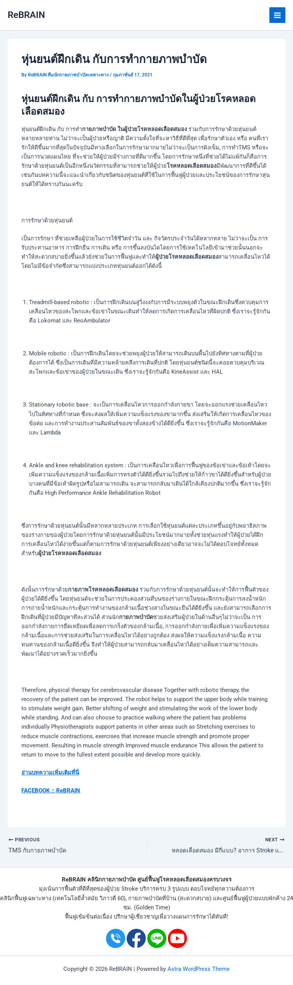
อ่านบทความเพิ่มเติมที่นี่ (50, 772)
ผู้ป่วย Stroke (122, 888)
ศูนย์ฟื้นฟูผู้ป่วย (240, 898)
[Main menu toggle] (277, 15)
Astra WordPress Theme (198, 969)
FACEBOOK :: (38, 790)
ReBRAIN (26, 15)
